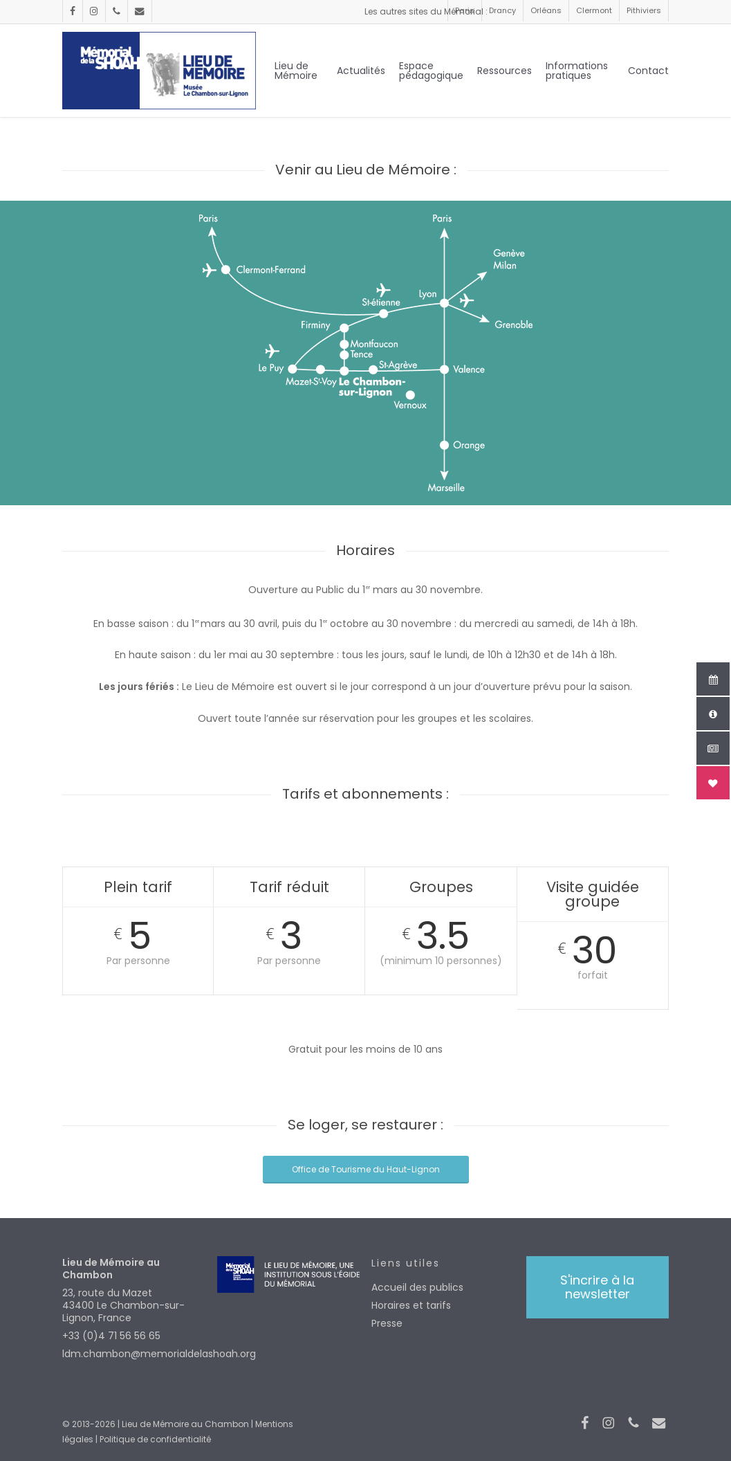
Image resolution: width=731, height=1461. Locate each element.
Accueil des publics (417, 1287)
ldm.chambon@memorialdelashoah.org (133, 1353)
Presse (386, 1323)
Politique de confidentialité (155, 1439)
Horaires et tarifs (411, 1305)
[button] (597, 1287)
